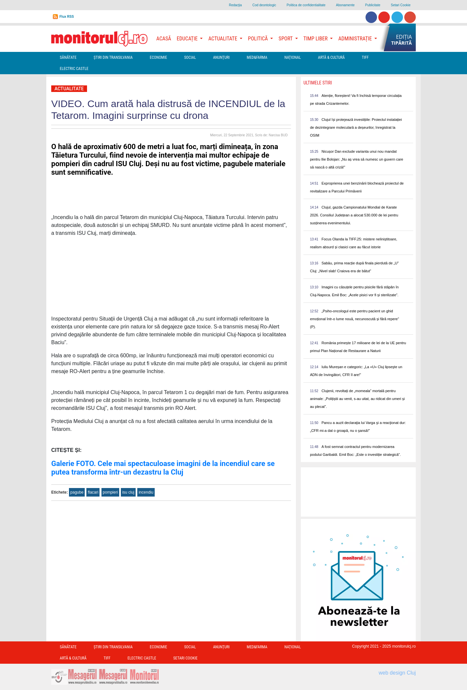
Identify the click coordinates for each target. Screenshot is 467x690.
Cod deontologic (264, 5)
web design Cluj (397, 673)
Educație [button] (188, 38)
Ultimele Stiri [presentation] (317, 82)
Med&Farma (257, 57)
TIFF (365, 57)
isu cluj (128, 492)
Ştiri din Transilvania (113, 57)
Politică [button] (258, 38)
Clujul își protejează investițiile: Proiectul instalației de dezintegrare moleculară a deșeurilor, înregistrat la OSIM (356, 127)
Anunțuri (221, 57)
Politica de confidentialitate (306, 5)
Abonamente (345, 5)
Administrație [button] (355, 38)
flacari (93, 492)
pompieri (110, 492)
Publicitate (372, 5)
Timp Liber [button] (316, 38)
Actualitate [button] (223, 38)
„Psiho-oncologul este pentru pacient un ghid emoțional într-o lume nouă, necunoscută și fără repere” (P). (354, 319)
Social (190, 57)
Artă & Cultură (331, 57)
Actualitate (69, 88)
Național (292, 57)
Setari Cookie (401, 5)
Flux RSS (66, 16)
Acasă (163, 38)
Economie (158, 57)
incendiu (146, 492)
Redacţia (235, 5)
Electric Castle (74, 68)
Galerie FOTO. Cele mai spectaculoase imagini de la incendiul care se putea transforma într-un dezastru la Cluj (163, 467)
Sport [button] (286, 38)
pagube (76, 492)
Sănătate (68, 57)
